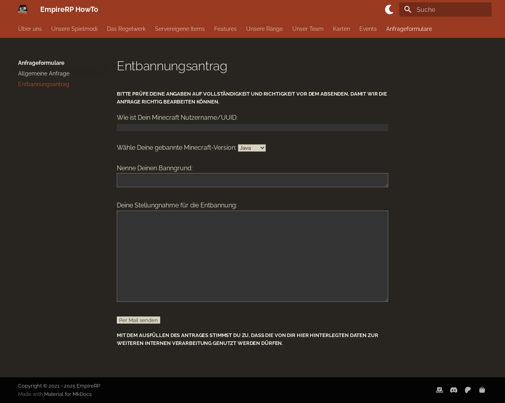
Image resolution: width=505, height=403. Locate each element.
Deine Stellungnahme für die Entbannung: (177, 207)
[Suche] (445, 9)
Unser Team (308, 29)
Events (368, 29)
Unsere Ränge (264, 29)
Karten (341, 29)
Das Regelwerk (126, 29)
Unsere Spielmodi (74, 29)
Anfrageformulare (409, 29)
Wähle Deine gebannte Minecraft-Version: (176, 147)
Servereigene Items (180, 29)
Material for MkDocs (68, 394)
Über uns (30, 29)
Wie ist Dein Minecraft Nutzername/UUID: (177, 117)
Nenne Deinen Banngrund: (155, 168)
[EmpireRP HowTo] (23, 9)
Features (225, 29)
